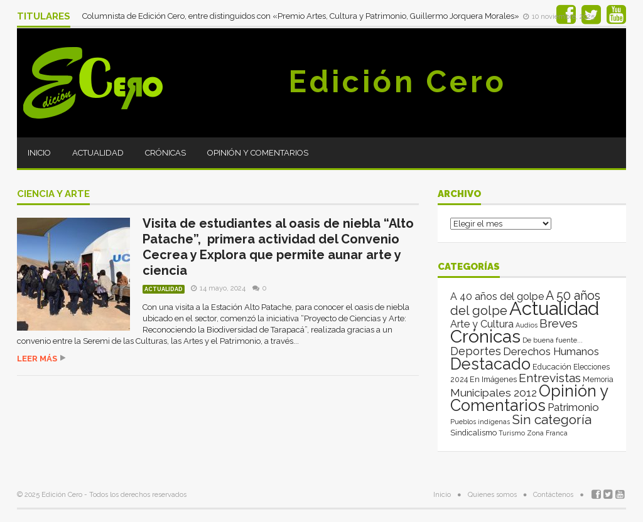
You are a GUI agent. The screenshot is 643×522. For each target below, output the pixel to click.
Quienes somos (492, 495)
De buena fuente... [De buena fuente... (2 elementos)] (552, 340)
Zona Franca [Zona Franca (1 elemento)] (547, 433)
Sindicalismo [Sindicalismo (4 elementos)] (473, 432)
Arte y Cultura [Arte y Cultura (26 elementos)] (482, 324)
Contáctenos (553, 495)
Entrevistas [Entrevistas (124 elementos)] (550, 378)
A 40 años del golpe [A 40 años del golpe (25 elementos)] (497, 296)
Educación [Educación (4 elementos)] (551, 366)
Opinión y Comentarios (257, 152)
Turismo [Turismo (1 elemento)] (512, 433)
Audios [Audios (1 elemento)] (527, 325)
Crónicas (165, 152)
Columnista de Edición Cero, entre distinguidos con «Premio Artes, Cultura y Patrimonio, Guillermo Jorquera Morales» (301, 16)
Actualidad (98, 152)
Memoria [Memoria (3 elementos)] (598, 379)
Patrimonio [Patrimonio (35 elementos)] (573, 407)
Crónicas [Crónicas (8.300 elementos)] (485, 336)
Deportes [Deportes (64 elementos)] (475, 351)
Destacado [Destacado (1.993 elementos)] (490, 363)
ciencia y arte (53, 194)
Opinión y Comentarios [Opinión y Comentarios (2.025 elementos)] (529, 398)
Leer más (37, 358)
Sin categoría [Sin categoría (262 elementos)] (552, 419)
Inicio (39, 152)
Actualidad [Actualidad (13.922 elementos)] (554, 308)
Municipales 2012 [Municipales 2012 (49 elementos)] (493, 392)
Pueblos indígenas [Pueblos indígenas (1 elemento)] (480, 421)
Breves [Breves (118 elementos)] (558, 323)
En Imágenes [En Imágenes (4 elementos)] (493, 379)
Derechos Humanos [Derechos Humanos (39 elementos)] (551, 351)
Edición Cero (397, 81)
